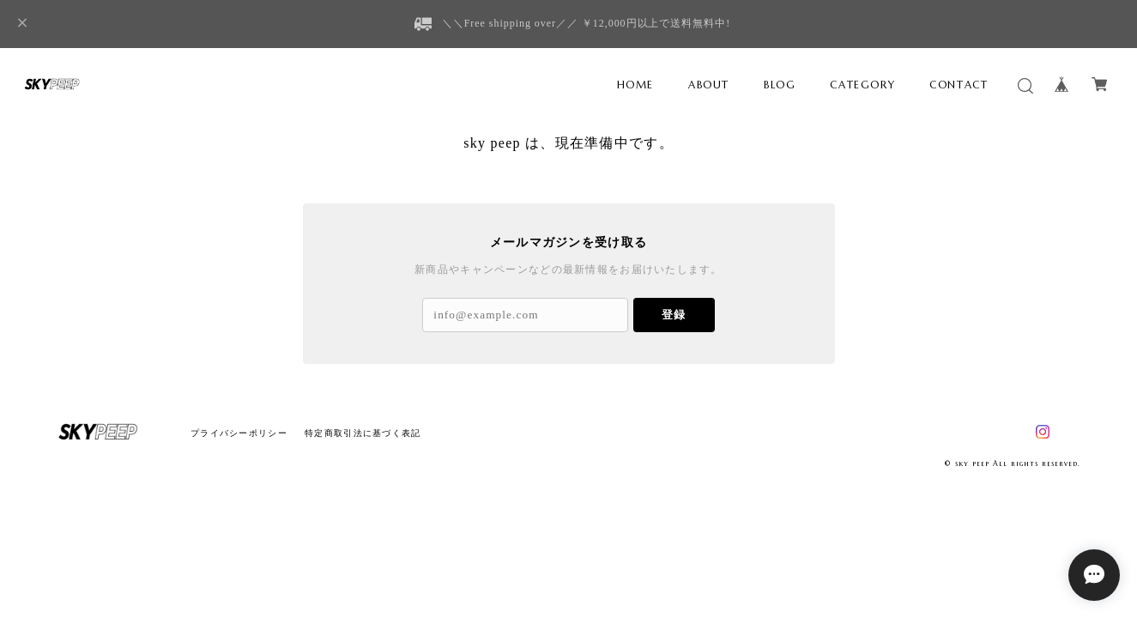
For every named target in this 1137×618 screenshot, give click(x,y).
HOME (635, 84)
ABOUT (708, 84)
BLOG (779, 84)
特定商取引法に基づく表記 (362, 433)
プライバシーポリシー (239, 433)
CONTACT (958, 84)
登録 (674, 314)
